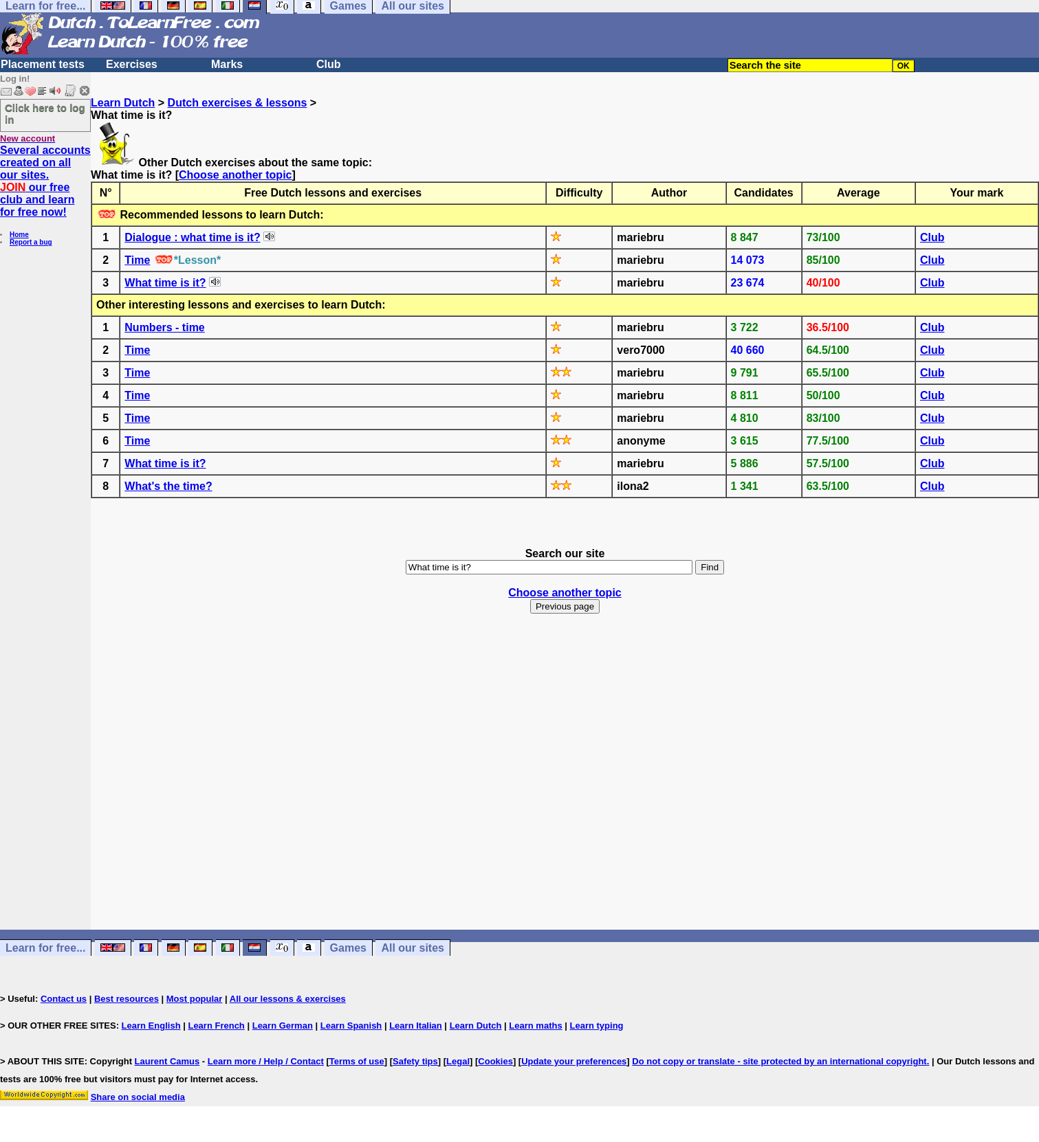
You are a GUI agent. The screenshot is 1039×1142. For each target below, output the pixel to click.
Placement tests (43, 64)
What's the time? (168, 486)
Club (328, 64)
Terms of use (356, 1061)
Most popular (194, 999)
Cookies (495, 1061)
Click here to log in (45, 113)
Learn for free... (45, 948)
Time (137, 260)
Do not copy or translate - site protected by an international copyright (779, 1061)
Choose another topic (235, 175)
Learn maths (535, 1025)
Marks (227, 64)
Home (19, 234)
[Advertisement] (565, 784)
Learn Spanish (351, 1025)
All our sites (412, 948)
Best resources (126, 999)
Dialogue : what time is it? (192, 237)
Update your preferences (573, 1061)
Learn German (282, 1025)
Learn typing (597, 1025)
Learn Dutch (123, 103)
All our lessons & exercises (288, 999)
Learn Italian (415, 1025)
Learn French (216, 1025)
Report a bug (31, 242)
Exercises (131, 64)
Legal (458, 1061)
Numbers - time (164, 327)
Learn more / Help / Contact (266, 1061)
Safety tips (415, 1061)
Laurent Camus (167, 1061)
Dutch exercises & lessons (237, 103)
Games (348, 948)
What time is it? (165, 283)
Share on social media (138, 1097)
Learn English (151, 1025)
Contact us (64, 999)
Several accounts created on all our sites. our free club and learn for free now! (45, 181)
